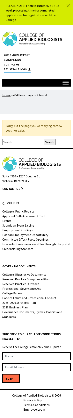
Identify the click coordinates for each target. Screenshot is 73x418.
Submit (11, 378)
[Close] (68, 5)
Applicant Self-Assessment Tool (23, 216)
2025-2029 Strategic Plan (19, 303)
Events (6, 221)
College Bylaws (12, 293)
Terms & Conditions (36, 405)
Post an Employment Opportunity (25, 235)
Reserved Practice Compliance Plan (25, 279)
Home (6, 95)
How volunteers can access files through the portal (36, 244)
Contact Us (11, 64)
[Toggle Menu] (65, 82)
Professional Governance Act (21, 288)
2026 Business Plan (15, 307)
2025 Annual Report (17, 55)
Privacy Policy (32, 400)
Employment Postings (17, 230)
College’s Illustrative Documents (24, 274)
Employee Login (34, 409)
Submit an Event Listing (18, 225)
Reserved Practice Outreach (20, 284)
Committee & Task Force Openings (25, 239)
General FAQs (12, 59)
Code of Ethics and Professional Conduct (29, 298)
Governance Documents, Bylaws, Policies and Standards (32, 314)
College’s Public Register (19, 211)
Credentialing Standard (17, 249)
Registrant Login (17, 69)
